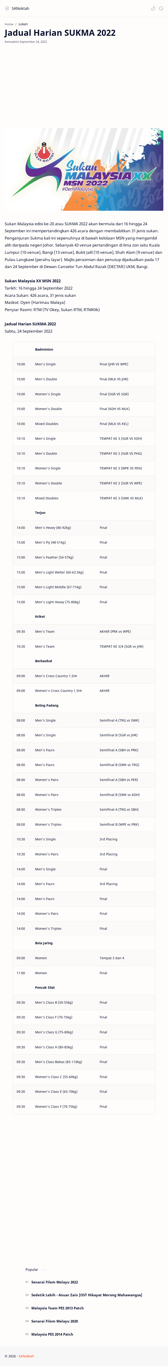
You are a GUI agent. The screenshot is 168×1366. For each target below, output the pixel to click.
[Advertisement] (84, 86)
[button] (153, 8)
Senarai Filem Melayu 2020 (54, 1321)
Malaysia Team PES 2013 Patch (57, 1308)
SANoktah (20, 8)
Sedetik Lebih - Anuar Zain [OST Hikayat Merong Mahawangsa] (86, 1295)
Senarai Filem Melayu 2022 (54, 1282)
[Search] (160, 8)
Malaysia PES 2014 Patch (52, 1334)
